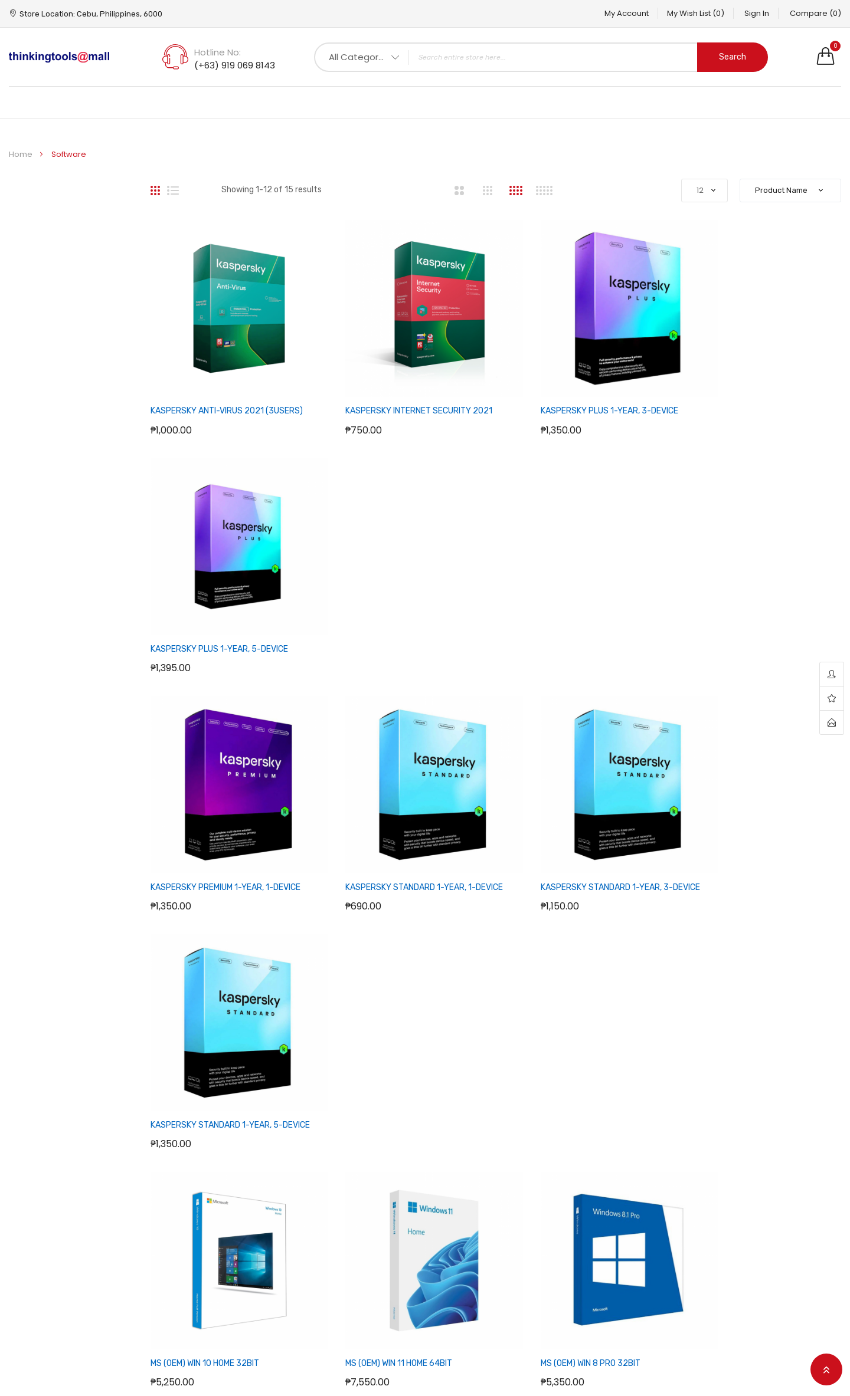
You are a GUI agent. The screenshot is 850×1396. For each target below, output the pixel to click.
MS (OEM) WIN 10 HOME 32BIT (205, 833)
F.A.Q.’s (310, 1171)
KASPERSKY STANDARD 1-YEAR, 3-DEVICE (584, 613)
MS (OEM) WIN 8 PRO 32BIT (554, 833)
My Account (608, 13)
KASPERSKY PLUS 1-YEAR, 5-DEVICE (750, 393)
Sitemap (451, 1171)
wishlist (832, 698)
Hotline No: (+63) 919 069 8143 (102, 1195)
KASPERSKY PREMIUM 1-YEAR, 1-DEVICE (225, 613)
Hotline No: (217, 52)
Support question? (739, 1048)
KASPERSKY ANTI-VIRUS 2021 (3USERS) (227, 393)
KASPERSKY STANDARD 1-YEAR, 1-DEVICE (406, 613)
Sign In (750, 13)
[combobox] (541, 57)
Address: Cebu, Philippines (205, 1195)
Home (21, 154)
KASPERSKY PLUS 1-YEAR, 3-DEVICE (573, 393)
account (832, 674)
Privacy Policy (324, 1209)
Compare (815, 13)
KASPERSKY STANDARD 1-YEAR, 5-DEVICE (761, 613)
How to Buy (319, 1190)
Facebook (735, 1171)
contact (832, 722)
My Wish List (683, 13)
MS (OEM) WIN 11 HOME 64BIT (381, 833)
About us (314, 1228)
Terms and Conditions (342, 1246)
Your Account (605, 1171)
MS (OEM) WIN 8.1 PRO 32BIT (734, 833)
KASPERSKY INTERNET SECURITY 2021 (401, 393)
